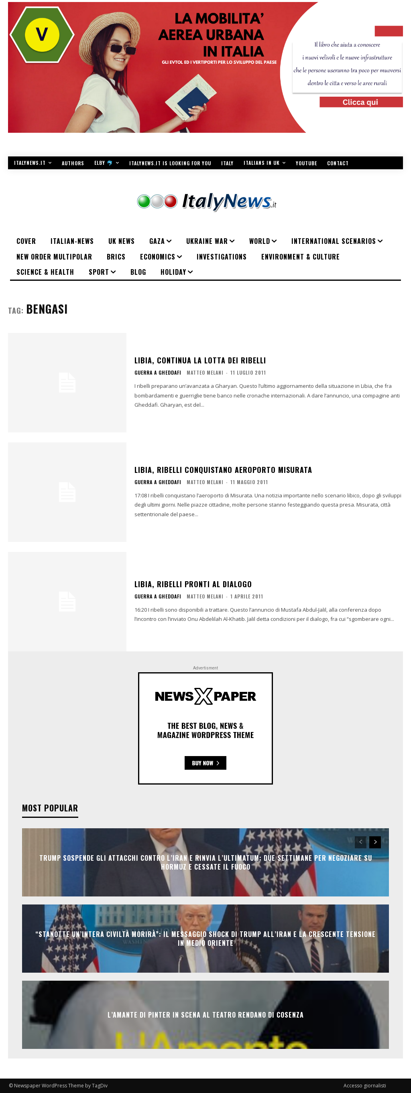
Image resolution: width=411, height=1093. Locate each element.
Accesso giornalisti (365, 1085)
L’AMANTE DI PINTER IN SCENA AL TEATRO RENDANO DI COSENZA (206, 1014)
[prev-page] (360, 842)
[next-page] (375, 842)
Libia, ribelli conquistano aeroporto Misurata (223, 469)
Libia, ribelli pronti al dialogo (193, 584)
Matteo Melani (205, 372)
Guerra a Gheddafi (157, 372)
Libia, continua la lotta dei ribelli (200, 360)
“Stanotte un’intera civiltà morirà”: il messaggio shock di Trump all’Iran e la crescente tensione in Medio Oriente (205, 938)
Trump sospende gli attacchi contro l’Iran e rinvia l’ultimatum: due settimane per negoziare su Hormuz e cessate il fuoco (205, 862)
